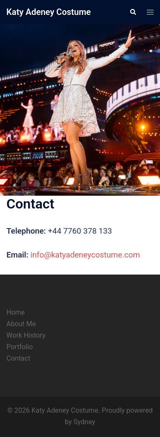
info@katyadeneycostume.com (85, 255)
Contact (18, 358)
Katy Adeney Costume (48, 12)
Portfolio (19, 347)
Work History (25, 335)
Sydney (84, 422)
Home (15, 312)
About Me (21, 324)
